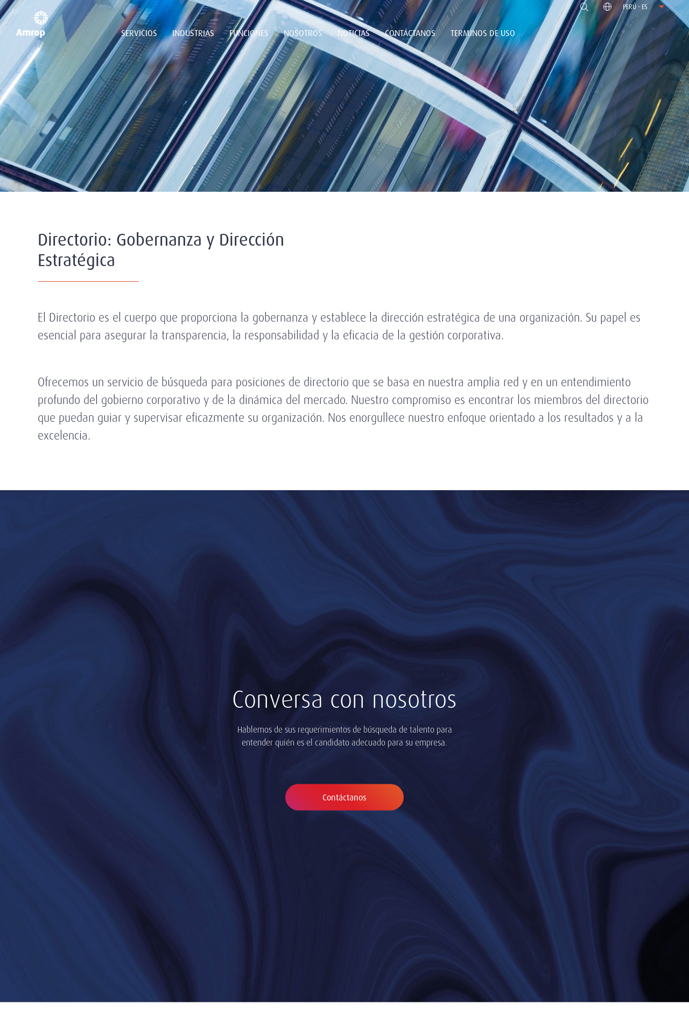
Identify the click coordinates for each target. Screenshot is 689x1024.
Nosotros (303, 33)
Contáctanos (410, 33)
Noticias (354, 33)
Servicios (139, 33)
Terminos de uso (483, 33)
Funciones (249, 33)
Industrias (193, 33)
